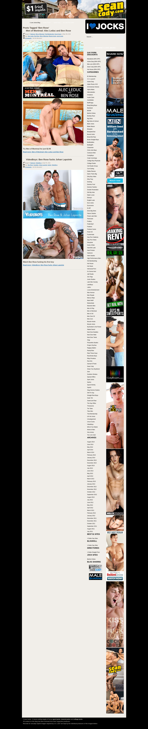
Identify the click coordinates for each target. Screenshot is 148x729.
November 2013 (92, 463)
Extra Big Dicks (91, 211)
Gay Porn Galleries (92, 237)
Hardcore (32, 34)
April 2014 (90, 450)
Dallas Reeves (91, 171)
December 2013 (92, 460)
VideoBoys (39, 163)
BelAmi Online (91, 113)
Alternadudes (91, 92)
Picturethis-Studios (92, 342)
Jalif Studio (90, 274)
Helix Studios (91, 255)
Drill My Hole (91, 192)
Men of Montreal (40, 34)
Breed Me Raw (91, 137)
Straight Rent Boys (92, 395)
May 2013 (90, 473)
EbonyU (89, 197)
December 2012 (92, 486)
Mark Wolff (90, 300)
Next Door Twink (92, 337)
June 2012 (90, 502)
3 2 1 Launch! (91, 79)
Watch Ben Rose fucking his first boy (38, 262)
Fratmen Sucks (91, 229)
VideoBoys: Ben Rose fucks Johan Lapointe (49, 159)
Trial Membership (49, 34)
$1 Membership (91, 76)
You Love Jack (91, 435)
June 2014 (90, 444)
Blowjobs (89, 129)
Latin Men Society (92, 282)
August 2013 (91, 465)
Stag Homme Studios (93, 390)
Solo (88, 371)
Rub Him (89, 361)
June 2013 (90, 471)
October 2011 (91, 523)
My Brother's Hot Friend (94, 327)
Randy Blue (90, 350)
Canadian (35, 165)
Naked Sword (91, 329)
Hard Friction (91, 250)
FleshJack (90, 218)
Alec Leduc (31, 36)
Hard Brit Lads (91, 247)
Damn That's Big (92, 174)
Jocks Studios (91, 279)
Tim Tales (90, 408)
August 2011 (91, 529)
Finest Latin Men (92, 216)
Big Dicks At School (93, 121)
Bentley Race (91, 116)
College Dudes (91, 163)
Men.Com (90, 319)
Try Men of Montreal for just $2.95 (37, 149)
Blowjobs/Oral (91, 131)
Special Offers (91, 377)
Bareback (90, 108)
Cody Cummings (92, 158)
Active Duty (90, 81)
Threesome (90, 406)
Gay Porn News (91, 240)
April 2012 (90, 508)
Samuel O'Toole (91, 363)
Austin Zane (90, 97)
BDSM (89, 110)
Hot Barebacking (92, 261)
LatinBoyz (90, 284)
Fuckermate (90, 234)
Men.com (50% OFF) (93, 64)
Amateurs (90, 95)
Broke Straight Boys (93, 139)
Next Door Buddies (92, 332)
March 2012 (90, 510)
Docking (89, 182)
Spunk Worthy (91, 385)
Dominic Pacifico (92, 187)
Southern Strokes (92, 374)
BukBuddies (90, 142)
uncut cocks (60, 36)
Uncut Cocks (58, 34)
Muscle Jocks (52, 36)
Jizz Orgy (90, 276)
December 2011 (92, 518)
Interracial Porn (91, 269)
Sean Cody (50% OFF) (94, 67)
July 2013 (90, 468)
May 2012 (90, 505)
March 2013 (90, 479)
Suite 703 (90, 398)
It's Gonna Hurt (91, 271)
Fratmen (89, 226)
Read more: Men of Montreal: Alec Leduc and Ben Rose (43, 152)
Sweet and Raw (91, 400)
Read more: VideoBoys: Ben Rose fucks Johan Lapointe (43, 265)
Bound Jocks (91, 134)
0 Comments (28, 38)
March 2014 (90, 452)
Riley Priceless (91, 358)
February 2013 (91, 481)
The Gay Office (91, 403)
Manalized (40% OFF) (93, 59)
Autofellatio (90, 100)
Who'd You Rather (92, 427)
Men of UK (90, 313)
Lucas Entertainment (93, 290)
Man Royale (90, 295)
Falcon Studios (91, 213)
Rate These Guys (92, 353)
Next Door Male (91, 334)
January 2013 (91, 484)
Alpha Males (90, 89)
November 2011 (92, 521)
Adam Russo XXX (92, 84)
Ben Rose (36, 36)
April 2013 (90, 476)
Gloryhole (90, 242)
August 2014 (91, 442)
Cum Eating (90, 168)
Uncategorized (91, 419)
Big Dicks (90, 118)
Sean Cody (90, 366)
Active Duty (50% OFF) (94, 61)
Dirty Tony (90, 179)
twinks (49, 165)
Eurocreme (90, 205)
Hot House (90, 263)
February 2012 (91, 513)
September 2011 (92, 526)
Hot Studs (90, 266)
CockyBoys (90, 155)
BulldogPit (90, 145)
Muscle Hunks (91, 321)
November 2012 (92, 489)
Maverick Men (91, 305)
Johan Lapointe (43, 165)
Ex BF (89, 208)
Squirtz (89, 387)
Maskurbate (90, 303)
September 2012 (92, 494)
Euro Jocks (90, 203)
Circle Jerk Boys (92, 150)
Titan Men (90, 411)
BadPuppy (90, 102)
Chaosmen (90, 147)
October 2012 (91, 492)
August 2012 (91, 497)
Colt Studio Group (92, 166)
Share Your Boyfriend (93, 369)
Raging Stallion (91, 348)
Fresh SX (90, 232)
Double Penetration (93, 189)
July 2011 (90, 531)
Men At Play (90, 308)
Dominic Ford (91, 184)
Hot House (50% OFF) (93, 69)
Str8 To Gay (90, 393)
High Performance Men (94, 258)
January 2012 (91, 515)
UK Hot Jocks (91, 416)
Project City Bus (92, 345)
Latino (89, 287)
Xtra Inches (90, 432)
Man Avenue (91, 292)
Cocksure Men (91, 153)
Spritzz (89, 382)
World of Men (91, 429)
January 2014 (91, 457)
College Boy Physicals (93, 160)
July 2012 (90, 500)
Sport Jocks (90, 379)
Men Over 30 (91, 316)
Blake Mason (91, 126)
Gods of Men (91, 245)
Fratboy (89, 221)
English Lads (91, 200)
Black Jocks (90, 124)
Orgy (88, 340)
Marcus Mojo (91, 298)
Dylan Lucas (90, 195)
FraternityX (90, 224)
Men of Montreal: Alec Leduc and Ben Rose (48, 30)
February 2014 (91, 455)
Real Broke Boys (92, 356)
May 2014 (90, 447)
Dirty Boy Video (91, 176)
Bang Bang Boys (92, 105)
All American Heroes (93, 87)
